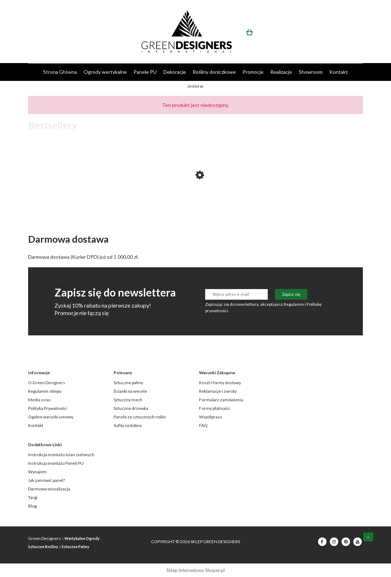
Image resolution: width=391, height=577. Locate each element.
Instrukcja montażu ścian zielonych (61, 454)
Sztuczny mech (128, 399)
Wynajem (37, 471)
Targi (32, 497)
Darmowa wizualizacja (49, 488)
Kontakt (35, 425)
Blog (32, 506)
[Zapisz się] (291, 294)
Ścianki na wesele (130, 391)
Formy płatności (214, 408)
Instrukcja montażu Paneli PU (56, 463)
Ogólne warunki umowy (50, 416)
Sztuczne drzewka (131, 408)
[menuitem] (60, 71)
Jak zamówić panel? (46, 480)
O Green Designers (46, 382)
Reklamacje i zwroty (218, 391)
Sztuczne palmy (128, 382)
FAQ (203, 425)
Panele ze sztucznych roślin (140, 416)
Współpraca (210, 416)
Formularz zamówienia (221, 399)
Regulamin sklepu (45, 391)
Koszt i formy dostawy (220, 382)
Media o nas (39, 399)
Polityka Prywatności (47, 408)
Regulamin (294, 304)
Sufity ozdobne (128, 425)
